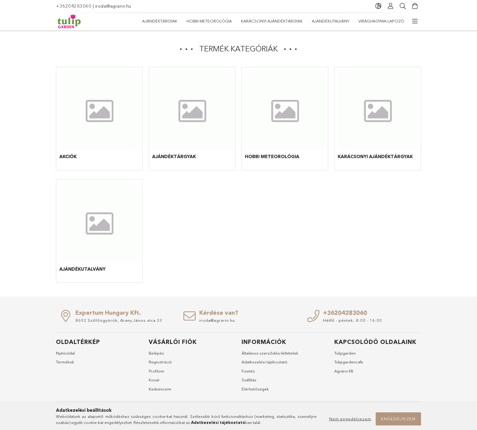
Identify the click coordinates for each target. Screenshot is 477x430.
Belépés (156, 353)
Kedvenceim (160, 389)
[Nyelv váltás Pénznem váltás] (378, 6)
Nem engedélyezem (350, 418)
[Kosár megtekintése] (415, 6)
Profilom (156, 371)
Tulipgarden (345, 353)
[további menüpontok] (415, 21)
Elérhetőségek (255, 389)
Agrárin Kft (343, 371)
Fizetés (248, 371)
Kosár (154, 379)
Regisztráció (160, 361)
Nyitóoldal (65, 353)
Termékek (65, 361)
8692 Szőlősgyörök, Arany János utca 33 (118, 320)
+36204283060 (73, 6)
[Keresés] (403, 6)
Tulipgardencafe (348, 361)
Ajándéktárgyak (159, 21)
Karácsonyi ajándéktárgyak (272, 21)
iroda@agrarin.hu (113, 6)
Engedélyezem (398, 418)
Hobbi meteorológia (209, 21)
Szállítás (249, 379)
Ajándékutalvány (330, 21)
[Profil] (391, 6)
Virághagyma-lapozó (381, 21)
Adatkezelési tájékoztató (264, 361)
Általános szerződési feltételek (270, 353)
